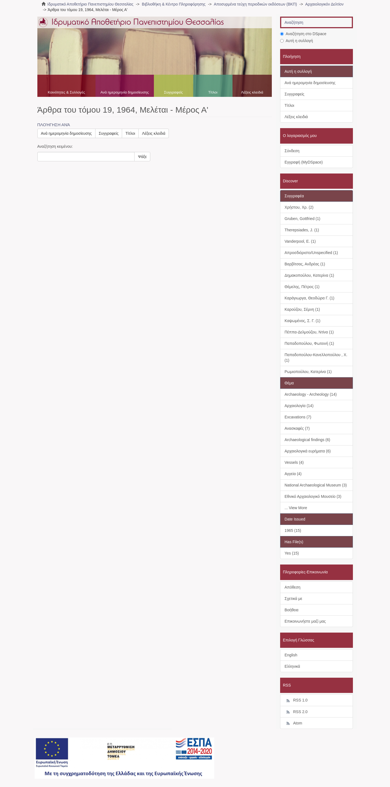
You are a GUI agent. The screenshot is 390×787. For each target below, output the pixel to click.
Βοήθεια (291, 610)
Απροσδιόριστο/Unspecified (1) (311, 252)
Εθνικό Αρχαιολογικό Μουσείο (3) (313, 496)
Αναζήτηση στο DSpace (303, 34)
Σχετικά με (293, 598)
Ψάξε (142, 156)
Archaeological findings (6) (307, 439)
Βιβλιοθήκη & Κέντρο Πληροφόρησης (174, 4)
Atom (293, 723)
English (291, 655)
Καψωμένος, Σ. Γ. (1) (302, 321)
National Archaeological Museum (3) (316, 485)
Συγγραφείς (173, 92)
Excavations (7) (298, 417)
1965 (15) (293, 530)
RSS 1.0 (296, 700)
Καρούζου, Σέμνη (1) (302, 309)
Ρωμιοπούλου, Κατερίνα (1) (308, 371)
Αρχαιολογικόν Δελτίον (324, 4)
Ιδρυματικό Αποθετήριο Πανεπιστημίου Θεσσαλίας (90, 4)
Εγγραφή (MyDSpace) (304, 162)
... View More (296, 508)
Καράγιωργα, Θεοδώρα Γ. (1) (309, 298)
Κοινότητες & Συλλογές (66, 92)
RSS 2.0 (296, 712)
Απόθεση (292, 587)
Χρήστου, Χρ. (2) (299, 207)
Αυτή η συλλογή (296, 40)
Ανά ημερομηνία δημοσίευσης (124, 92)
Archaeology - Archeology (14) (311, 394)
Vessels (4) (294, 462)
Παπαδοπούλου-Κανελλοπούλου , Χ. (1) (316, 358)
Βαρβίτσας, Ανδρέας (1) (305, 264)
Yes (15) (292, 553)
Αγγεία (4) (293, 474)
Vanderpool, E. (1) (300, 241)
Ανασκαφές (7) (297, 428)
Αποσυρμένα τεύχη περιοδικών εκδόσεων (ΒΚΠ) (255, 4)
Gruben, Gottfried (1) (302, 218)
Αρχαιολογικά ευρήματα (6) (308, 451)
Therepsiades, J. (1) (302, 230)
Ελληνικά (292, 666)
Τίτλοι (212, 92)
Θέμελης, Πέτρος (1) (302, 286)
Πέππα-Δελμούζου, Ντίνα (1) (309, 332)
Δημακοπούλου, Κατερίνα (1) (309, 275)
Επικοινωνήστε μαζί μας (305, 621)
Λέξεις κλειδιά (252, 92)
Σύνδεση (292, 151)
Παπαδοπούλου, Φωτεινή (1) (309, 343)
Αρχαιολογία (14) (299, 405)
